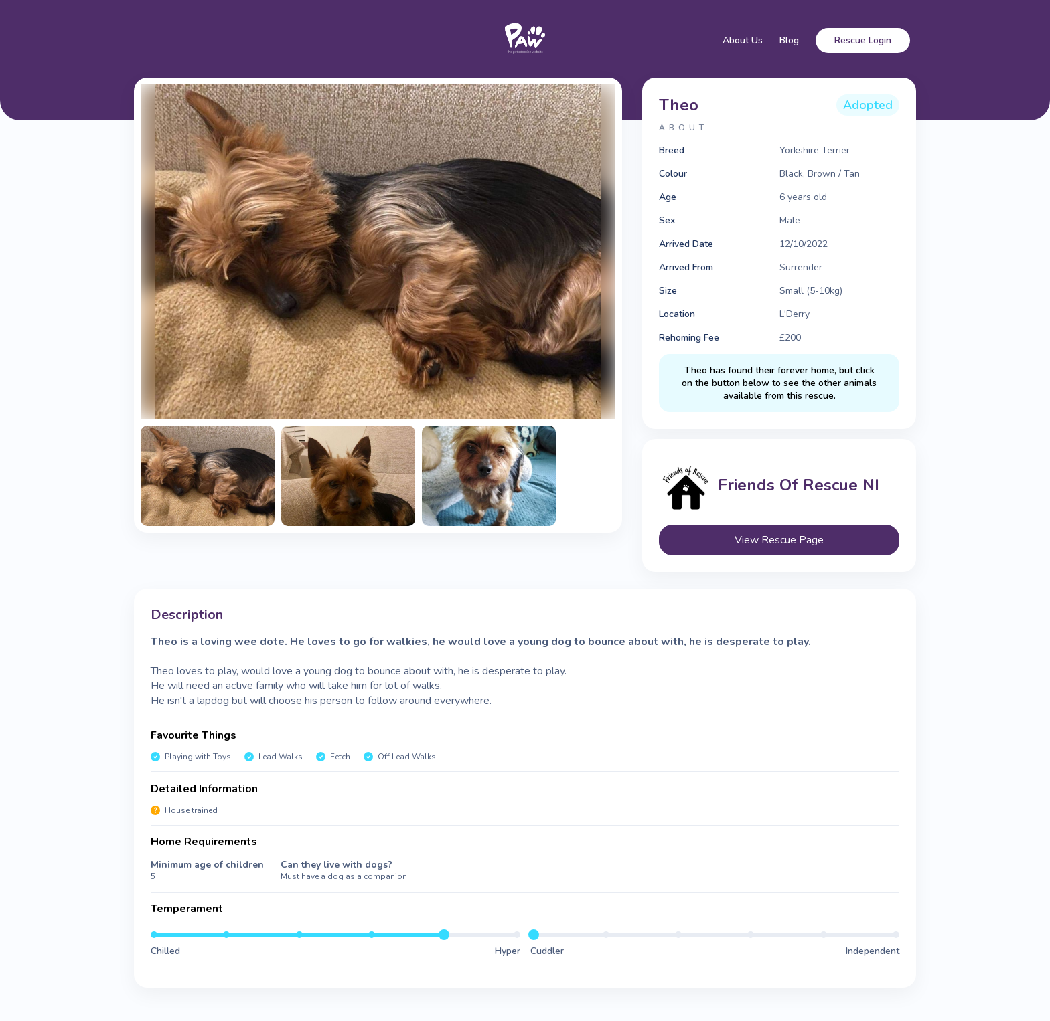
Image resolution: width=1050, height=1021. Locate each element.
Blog (789, 40)
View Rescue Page (779, 540)
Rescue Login (862, 40)
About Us (743, 40)
